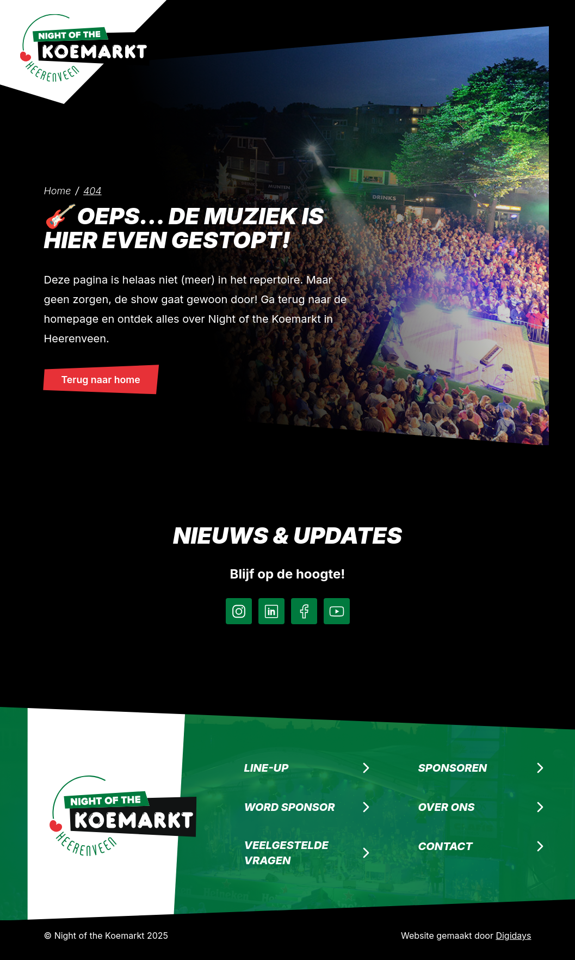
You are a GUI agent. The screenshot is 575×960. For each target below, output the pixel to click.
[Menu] (507, 17)
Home (57, 190)
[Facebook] (304, 612)
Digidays (513, 936)
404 (92, 190)
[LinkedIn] (271, 612)
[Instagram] (239, 612)
